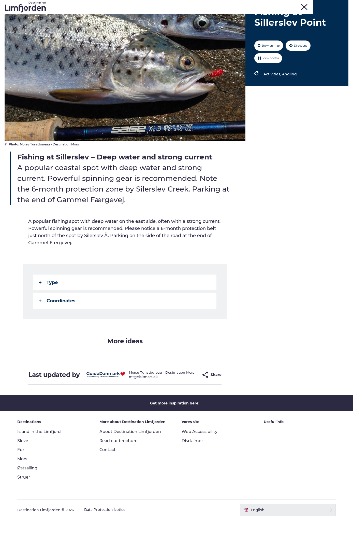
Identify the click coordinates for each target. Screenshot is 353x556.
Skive (303, 5)
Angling (289, 103)
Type (48, 311)
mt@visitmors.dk (135, 412)
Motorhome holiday (233, 16)
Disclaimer (192, 476)
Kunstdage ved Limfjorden (117, 16)
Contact (108, 486)
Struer (329, 5)
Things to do (72, 16)
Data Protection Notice (107, 546)
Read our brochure (120, 476)
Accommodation (276, 16)
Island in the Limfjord (41, 467)
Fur (291, 5)
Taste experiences (189, 16)
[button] (189, 407)
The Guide (176, 21)
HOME (343, 5)
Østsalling (29, 504)
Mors (315, 5)
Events (157, 16)
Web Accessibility (199, 467)
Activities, (272, 103)
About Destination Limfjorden (131, 467)
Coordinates (57, 330)
